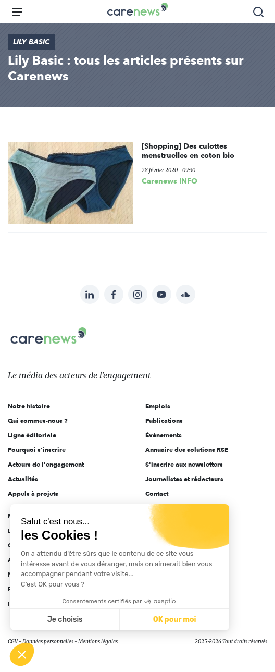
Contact (156, 493)
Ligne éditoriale (32, 435)
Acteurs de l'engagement (46, 464)
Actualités (23, 479)
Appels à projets (33, 493)
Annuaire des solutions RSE (186, 450)
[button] (21, 654)
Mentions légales (98, 641)
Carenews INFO (169, 181)
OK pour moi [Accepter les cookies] (174, 619)
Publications (164, 420)
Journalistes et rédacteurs (184, 479)
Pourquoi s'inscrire (37, 450)
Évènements (163, 435)
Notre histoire (29, 406)
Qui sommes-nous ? (38, 420)
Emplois (157, 406)
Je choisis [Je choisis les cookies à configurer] (65, 619)
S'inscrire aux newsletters (184, 464)
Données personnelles (47, 641)
